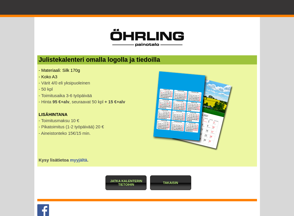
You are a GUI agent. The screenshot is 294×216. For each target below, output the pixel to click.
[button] (126, 182)
